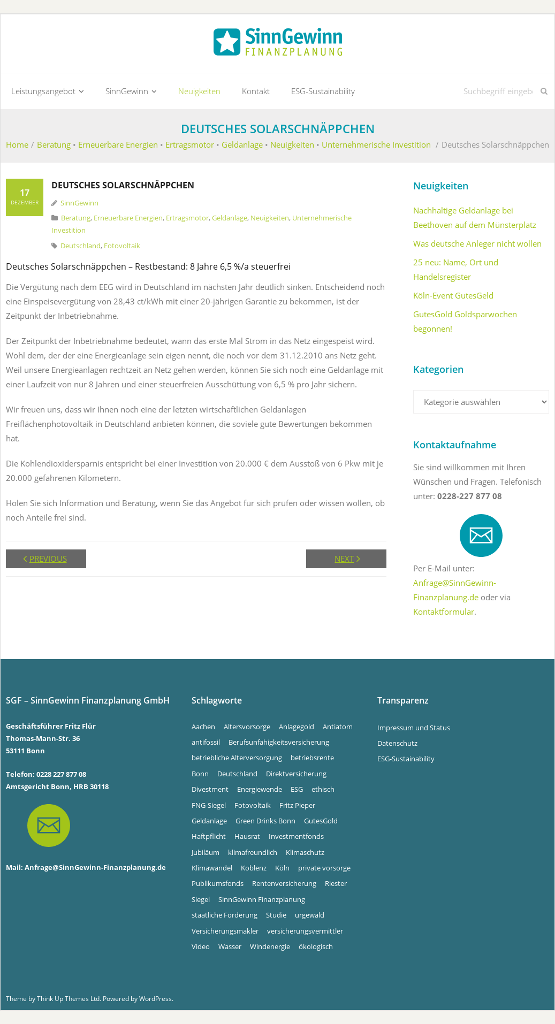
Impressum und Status (413, 727)
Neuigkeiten (292, 144)
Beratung (54, 144)
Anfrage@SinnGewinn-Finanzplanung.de (95, 867)
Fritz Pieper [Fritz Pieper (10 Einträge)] (297, 805)
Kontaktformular (443, 611)
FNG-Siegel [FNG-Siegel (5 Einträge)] (209, 805)
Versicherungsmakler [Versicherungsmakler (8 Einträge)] (225, 931)
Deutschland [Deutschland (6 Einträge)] (237, 773)
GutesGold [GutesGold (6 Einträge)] (321, 821)
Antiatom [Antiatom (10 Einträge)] (338, 726)
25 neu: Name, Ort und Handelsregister (455, 269)
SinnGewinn (79, 203)
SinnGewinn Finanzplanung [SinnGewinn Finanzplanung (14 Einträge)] (261, 899)
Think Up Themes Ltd (68, 998)
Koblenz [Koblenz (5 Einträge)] (254, 868)
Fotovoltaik (122, 245)
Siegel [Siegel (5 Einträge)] (201, 899)
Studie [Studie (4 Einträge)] (276, 915)
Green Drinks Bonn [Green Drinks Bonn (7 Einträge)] (265, 821)
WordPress (155, 998)
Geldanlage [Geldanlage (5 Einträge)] (209, 821)
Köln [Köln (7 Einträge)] (282, 868)
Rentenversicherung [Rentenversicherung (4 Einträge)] (284, 884)
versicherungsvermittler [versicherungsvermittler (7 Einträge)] (305, 931)
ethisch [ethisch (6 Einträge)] (322, 789)
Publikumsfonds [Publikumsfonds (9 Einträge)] (218, 884)
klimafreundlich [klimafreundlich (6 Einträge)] (252, 852)
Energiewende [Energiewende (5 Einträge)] (259, 789)
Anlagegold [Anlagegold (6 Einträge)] (296, 726)
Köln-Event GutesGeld (453, 295)
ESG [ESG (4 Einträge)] (297, 789)
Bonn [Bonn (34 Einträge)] (200, 773)
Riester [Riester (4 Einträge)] (336, 884)
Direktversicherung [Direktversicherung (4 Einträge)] (296, 773)
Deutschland (80, 245)
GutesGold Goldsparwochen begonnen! (465, 321)
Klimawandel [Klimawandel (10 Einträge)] (212, 868)
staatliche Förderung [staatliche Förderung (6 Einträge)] (224, 915)
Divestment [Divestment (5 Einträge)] (210, 789)
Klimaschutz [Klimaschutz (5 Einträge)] (305, 852)
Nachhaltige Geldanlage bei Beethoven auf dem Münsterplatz (474, 217)
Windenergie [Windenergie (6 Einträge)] (270, 946)
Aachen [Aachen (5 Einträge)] (203, 726)
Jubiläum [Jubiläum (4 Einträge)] (205, 852)
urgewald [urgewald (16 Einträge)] (309, 915)
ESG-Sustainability (406, 758)
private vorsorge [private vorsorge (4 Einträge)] (324, 868)
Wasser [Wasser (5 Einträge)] (229, 946)
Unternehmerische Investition (376, 144)
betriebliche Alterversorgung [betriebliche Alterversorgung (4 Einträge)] (237, 757)
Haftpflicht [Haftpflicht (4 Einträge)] (209, 836)
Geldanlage (242, 144)
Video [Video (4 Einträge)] (201, 946)
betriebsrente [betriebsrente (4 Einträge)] (312, 757)
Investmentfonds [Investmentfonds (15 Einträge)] (296, 836)
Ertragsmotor (189, 144)
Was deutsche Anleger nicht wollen (477, 243)
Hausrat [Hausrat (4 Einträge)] (247, 836)
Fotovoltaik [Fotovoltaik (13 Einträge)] (252, 805)
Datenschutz (397, 743)
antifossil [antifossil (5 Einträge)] (206, 742)
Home (17, 144)
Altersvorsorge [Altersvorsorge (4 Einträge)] (247, 726)
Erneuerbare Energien (118, 144)
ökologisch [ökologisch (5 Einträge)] (316, 946)
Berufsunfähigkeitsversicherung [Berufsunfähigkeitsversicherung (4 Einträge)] (279, 742)
